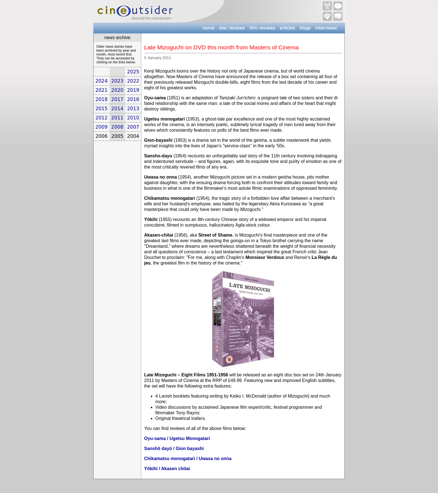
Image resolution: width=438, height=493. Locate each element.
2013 (133, 108)
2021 (102, 90)
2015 (102, 108)
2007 (133, 127)
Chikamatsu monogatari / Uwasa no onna (188, 458)
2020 (117, 90)
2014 (117, 108)
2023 (117, 81)
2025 (133, 71)
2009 (102, 127)
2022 (133, 81)
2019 (133, 90)
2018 (102, 99)
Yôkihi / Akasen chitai (167, 468)
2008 (117, 127)
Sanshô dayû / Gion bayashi (174, 448)
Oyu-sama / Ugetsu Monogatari (177, 438)
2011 (117, 118)
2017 (117, 99)
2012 (102, 118)
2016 (133, 99)
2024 (102, 81)
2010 (133, 118)
